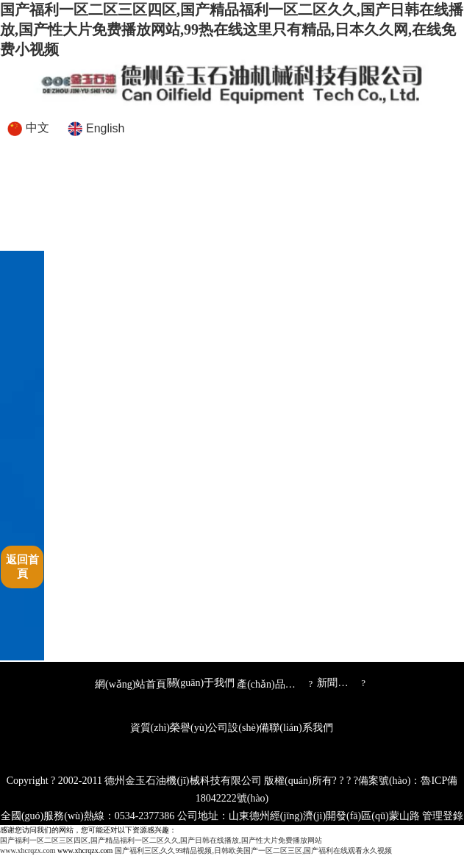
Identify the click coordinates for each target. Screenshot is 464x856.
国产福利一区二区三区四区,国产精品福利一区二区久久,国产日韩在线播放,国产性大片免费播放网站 (161, 840)
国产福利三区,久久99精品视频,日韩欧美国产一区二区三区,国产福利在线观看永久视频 (254, 850)
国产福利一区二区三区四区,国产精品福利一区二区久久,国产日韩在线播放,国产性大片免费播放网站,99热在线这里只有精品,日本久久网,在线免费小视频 (231, 29)
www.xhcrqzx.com (27, 850)
